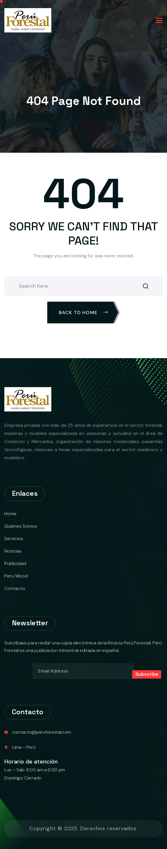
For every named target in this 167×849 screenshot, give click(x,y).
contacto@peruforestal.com (41, 732)
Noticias (12, 551)
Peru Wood (16, 576)
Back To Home (83, 312)
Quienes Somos (20, 526)
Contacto (14, 588)
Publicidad (15, 563)
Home (10, 514)
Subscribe (146, 674)
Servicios (13, 538)
